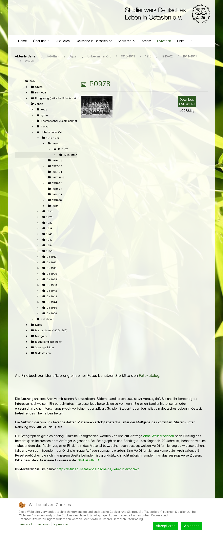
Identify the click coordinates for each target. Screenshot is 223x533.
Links (180, 42)
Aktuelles (63, 42)
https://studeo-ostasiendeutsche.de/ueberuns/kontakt (98, 470)
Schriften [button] (127, 42)
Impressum (61, 524)
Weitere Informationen (35, 524)
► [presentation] (26, 87)
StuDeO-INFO (88, 461)
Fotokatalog (149, 376)
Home (22, 42)
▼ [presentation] (21, 82)
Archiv (146, 42)
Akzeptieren (166, 526)
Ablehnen (192, 526)
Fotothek (164, 42)
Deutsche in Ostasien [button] (94, 42)
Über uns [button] (41, 42)
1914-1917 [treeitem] (70, 155)
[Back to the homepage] (167, 13)
